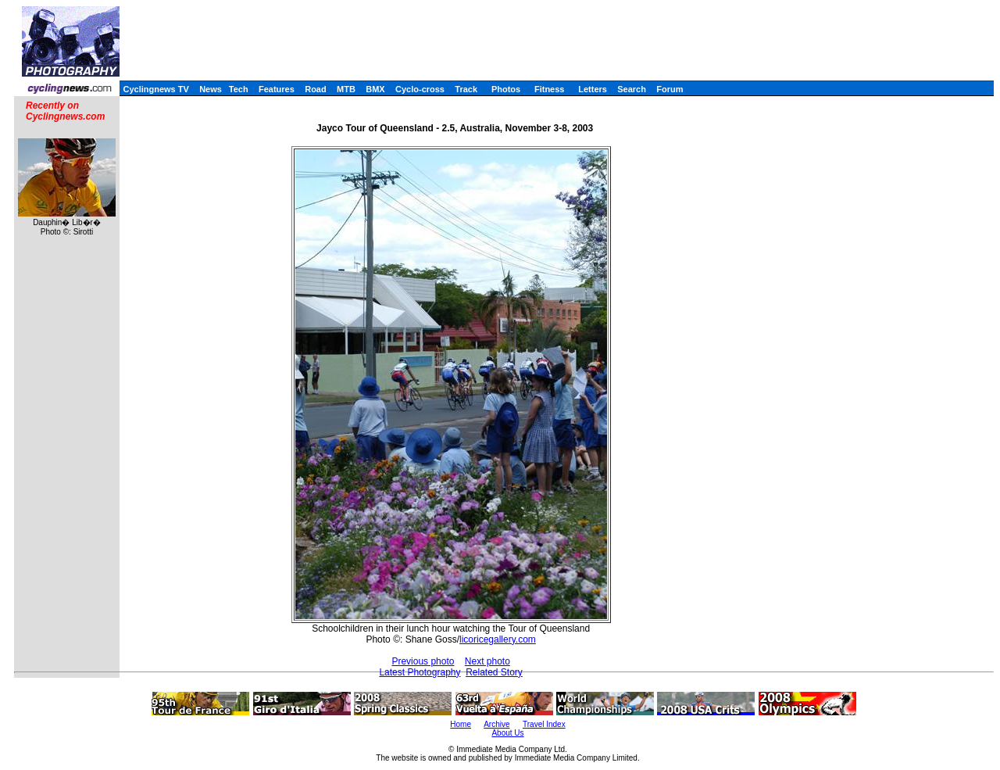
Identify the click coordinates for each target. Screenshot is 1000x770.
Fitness (549, 89)
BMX (375, 89)
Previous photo (422, 661)
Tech (238, 89)
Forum (669, 89)
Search (631, 89)
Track (466, 89)
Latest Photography (419, 672)
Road (316, 89)
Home (460, 724)
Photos (505, 89)
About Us (507, 733)
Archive (496, 724)
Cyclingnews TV (155, 89)
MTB (346, 89)
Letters (592, 89)
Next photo (487, 661)
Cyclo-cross (420, 89)
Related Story (494, 672)
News (210, 89)
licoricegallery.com (497, 639)
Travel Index (544, 724)
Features (277, 89)
